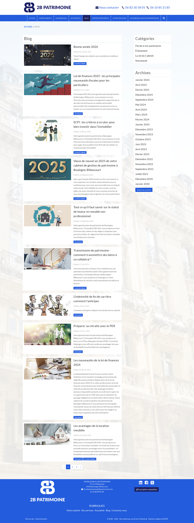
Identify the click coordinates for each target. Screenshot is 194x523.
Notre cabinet (45, 18)
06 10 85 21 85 (160, 7)
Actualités (76, 18)
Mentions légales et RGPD (158, 519)
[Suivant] (81, 467)
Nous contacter (109, 7)
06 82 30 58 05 (135, 7)
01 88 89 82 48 (98, 492)
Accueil (32, 18)
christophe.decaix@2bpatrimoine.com (98, 489)
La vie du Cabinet (79, 64)
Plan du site (29, 519)
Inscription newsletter (146, 489)
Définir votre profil (100, 18)
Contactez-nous (119, 18)
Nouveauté (78, 114)
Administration (41, 519)
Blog (87, 18)
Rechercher (165, 18)
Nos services (61, 18)
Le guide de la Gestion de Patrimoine (144, 18)
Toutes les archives (144, 190)
